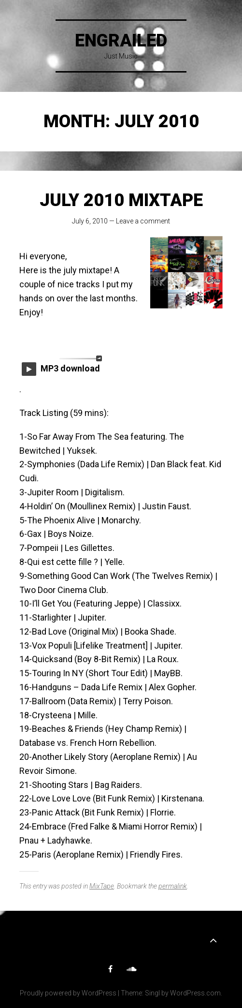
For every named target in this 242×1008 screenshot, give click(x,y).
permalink (172, 886)
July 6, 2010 (90, 221)
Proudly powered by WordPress (68, 993)
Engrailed (121, 40)
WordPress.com (195, 993)
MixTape (101, 886)
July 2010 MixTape (121, 200)
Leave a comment (143, 221)
